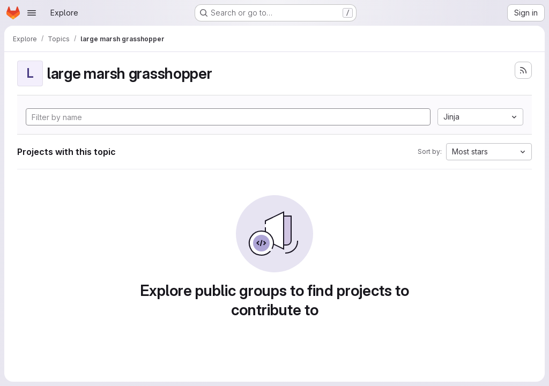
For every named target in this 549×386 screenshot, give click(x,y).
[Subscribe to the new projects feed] (523, 70)
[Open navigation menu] (31, 12)
